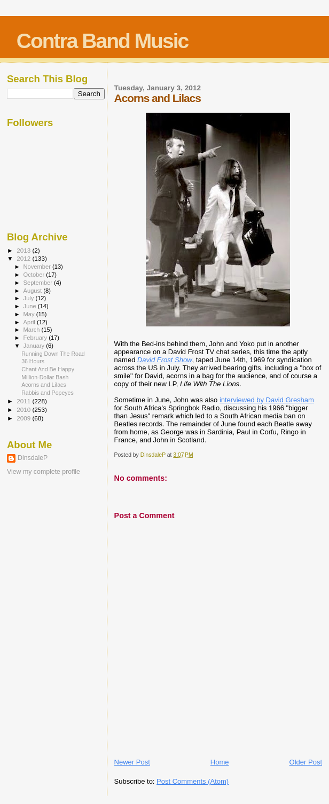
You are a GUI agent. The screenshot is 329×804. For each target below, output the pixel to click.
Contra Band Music (102, 40)
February (36, 337)
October (35, 274)
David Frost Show (164, 360)
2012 (24, 258)
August (34, 290)
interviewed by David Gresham (267, 400)
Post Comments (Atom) (192, 781)
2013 (24, 250)
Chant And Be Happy (47, 369)
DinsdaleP (33, 458)
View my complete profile (43, 471)
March (33, 329)
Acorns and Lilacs (43, 384)
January (35, 345)
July (30, 298)
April (30, 322)
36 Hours (32, 361)
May (30, 314)
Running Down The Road (53, 353)
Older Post (305, 762)
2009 (24, 418)
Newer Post (132, 762)
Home (219, 762)
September (39, 282)
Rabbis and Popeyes (47, 392)
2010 (24, 409)
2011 (24, 400)
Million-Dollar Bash (44, 377)
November (38, 266)
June (31, 306)
